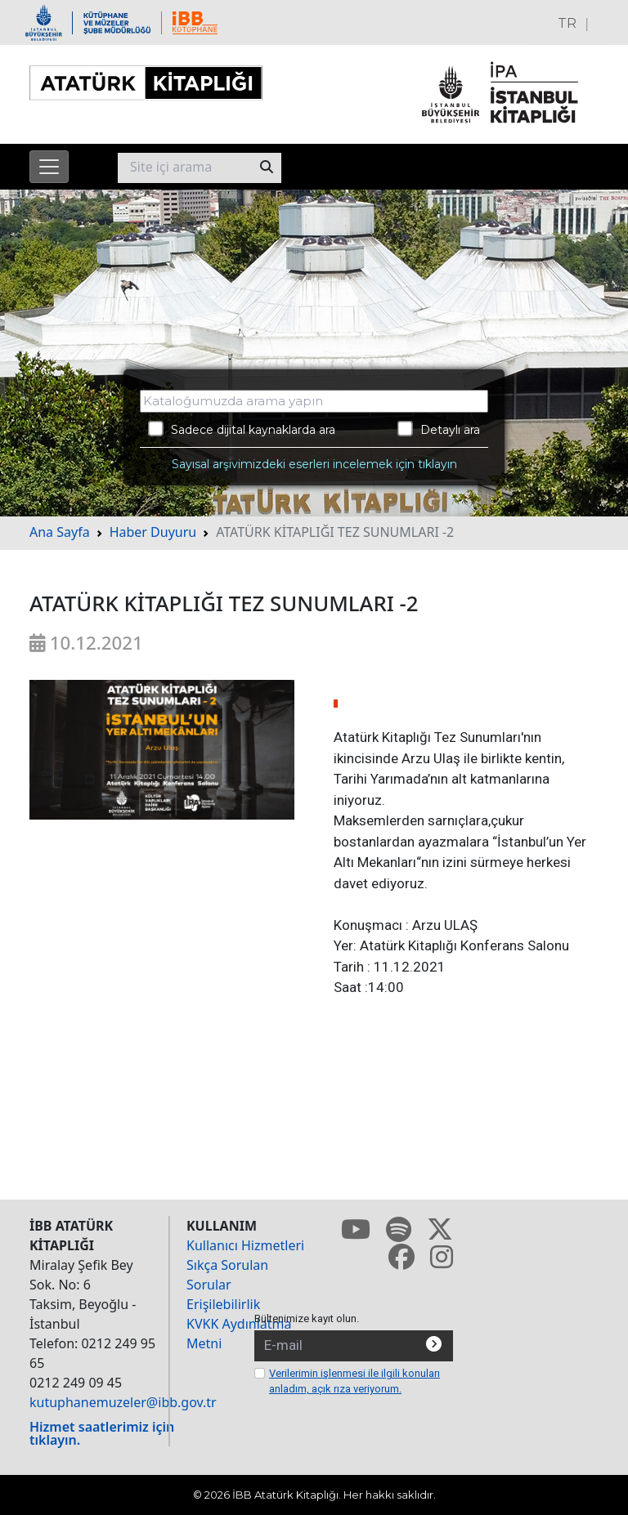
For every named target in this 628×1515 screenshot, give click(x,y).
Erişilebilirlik (223, 1304)
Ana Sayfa (59, 532)
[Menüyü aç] (49, 166)
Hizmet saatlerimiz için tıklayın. (101, 1433)
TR (567, 23)
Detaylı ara (438, 429)
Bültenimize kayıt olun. (306, 1318)
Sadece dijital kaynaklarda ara (241, 429)
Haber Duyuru (153, 532)
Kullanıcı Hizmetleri (245, 1245)
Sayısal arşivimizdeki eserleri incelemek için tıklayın (314, 464)
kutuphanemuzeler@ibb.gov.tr (123, 1402)
